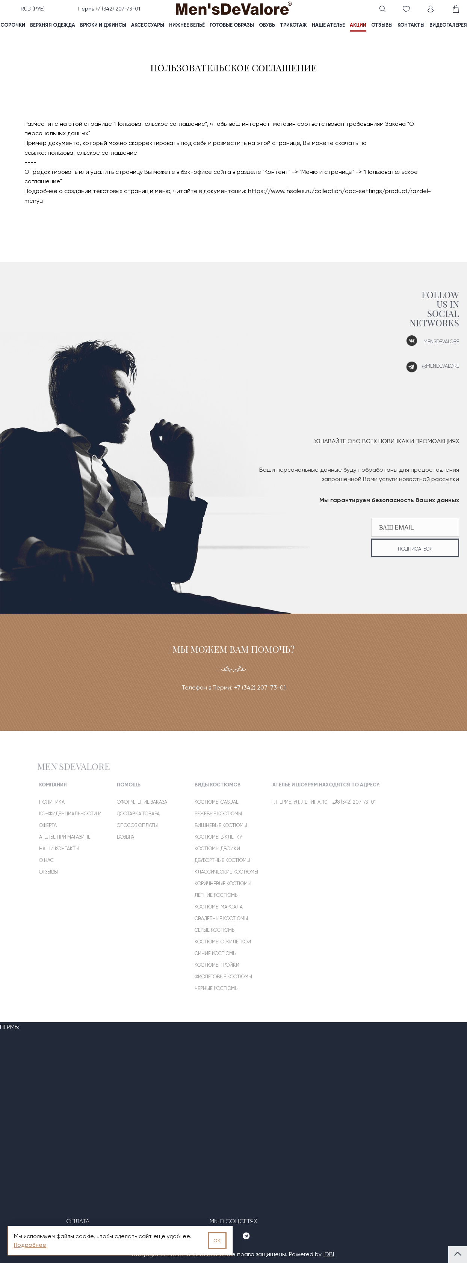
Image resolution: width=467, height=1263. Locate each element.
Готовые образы (232, 25)
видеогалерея (448, 25)
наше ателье (328, 25)
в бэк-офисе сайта (204, 171)
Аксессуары (147, 25)
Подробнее (30, 1245)
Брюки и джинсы (103, 25)
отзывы (382, 25)
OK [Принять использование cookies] (217, 1240)
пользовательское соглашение (92, 152)
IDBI (328, 1254)
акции (358, 25)
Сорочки (12, 25)
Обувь (267, 25)
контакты (411, 25)
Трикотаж (293, 25)
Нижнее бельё (187, 25)
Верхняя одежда (52, 25)
